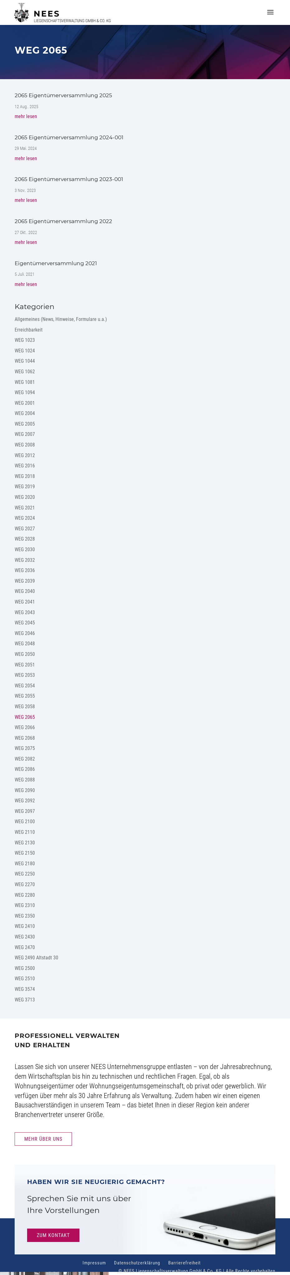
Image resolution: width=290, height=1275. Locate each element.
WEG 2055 (25, 696)
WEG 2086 (25, 769)
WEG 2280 (25, 895)
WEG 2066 (25, 727)
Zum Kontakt (53, 1235)
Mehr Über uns (43, 1139)
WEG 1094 (25, 392)
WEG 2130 (25, 843)
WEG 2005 (25, 424)
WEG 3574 (25, 989)
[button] (270, 16)
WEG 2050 (25, 654)
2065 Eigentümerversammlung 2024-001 (69, 137)
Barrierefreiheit (184, 1263)
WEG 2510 (25, 978)
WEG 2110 (25, 832)
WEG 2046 (25, 633)
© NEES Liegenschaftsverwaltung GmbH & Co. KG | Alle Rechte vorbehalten (196, 1271)
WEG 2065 (25, 717)
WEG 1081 (25, 382)
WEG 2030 (25, 549)
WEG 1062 (25, 372)
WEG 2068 (25, 738)
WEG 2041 (25, 602)
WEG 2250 (25, 874)
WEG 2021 (25, 508)
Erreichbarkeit (29, 330)
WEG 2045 (25, 623)
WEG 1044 (25, 361)
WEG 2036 (25, 570)
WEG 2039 (25, 581)
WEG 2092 (25, 801)
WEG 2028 (25, 539)
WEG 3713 (25, 1000)
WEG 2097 (25, 811)
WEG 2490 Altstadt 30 (36, 958)
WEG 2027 (25, 529)
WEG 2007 (25, 434)
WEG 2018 (25, 476)
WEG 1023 (25, 340)
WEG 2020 (25, 497)
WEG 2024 (25, 518)
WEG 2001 (25, 403)
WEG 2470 (25, 947)
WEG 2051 (25, 665)
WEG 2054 (25, 686)
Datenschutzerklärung (137, 1263)
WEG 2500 (25, 968)
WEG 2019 (25, 486)
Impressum (94, 1263)
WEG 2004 (25, 413)
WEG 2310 (25, 905)
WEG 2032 (25, 560)
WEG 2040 (25, 591)
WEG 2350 (25, 916)
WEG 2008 (25, 445)
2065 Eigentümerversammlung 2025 (63, 95)
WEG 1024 (25, 351)
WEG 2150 (25, 853)
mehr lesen (26, 116)
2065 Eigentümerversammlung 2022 (63, 221)
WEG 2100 (25, 821)
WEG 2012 (25, 455)
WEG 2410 (25, 926)
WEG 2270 (25, 884)
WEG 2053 (25, 675)
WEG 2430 (25, 937)
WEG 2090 (25, 790)
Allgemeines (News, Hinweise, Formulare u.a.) (61, 319)
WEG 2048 (25, 644)
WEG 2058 (25, 706)
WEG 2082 (25, 759)
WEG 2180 (25, 864)
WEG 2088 (25, 780)
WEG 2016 (25, 466)
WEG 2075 (25, 748)
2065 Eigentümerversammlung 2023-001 (69, 179)
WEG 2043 (25, 612)
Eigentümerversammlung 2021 (56, 263)
